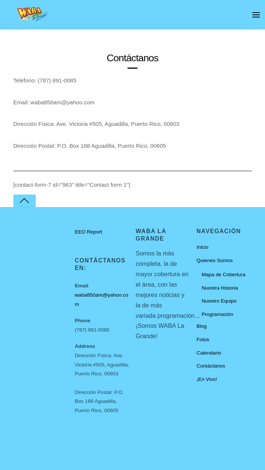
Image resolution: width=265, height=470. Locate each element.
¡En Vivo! (207, 379)
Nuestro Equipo (218, 301)
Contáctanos (211, 366)
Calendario (209, 353)
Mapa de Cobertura (223, 274)
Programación (217, 314)
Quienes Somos (215, 260)
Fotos (203, 339)
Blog (202, 326)
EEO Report (88, 232)
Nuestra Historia (219, 288)
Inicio (203, 247)
